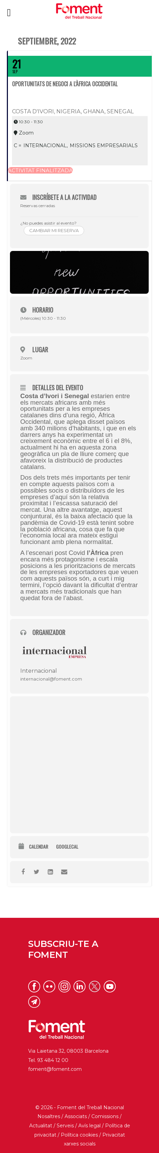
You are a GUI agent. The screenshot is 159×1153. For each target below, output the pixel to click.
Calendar (38, 847)
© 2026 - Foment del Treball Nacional (79, 1107)
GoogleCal (67, 847)
